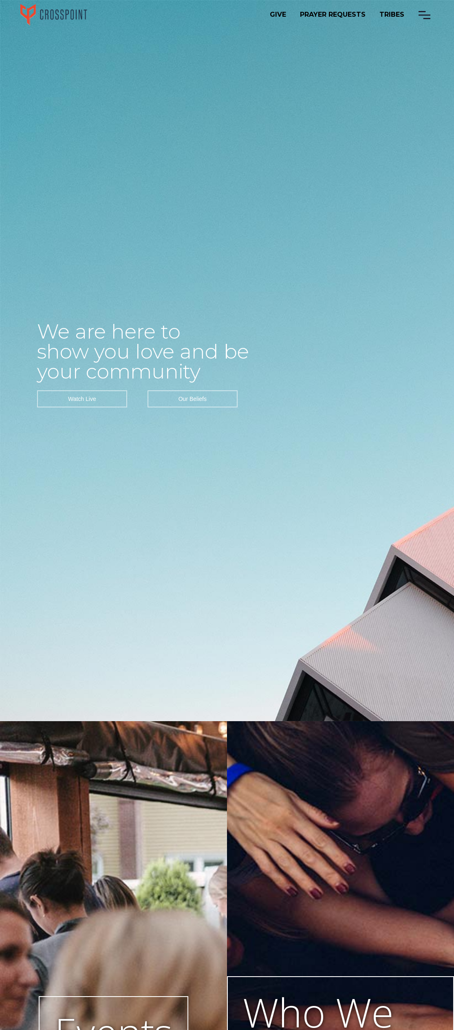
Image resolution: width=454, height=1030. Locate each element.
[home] (54, 15)
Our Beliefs (193, 399)
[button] (424, 15)
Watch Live (82, 399)
